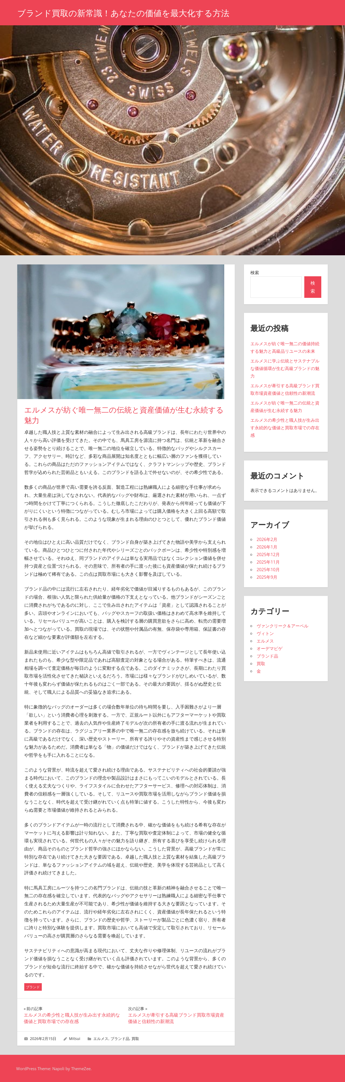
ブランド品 (120, 1038)
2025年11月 (268, 562)
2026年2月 (267, 539)
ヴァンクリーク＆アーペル (282, 626)
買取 (135, 1038)
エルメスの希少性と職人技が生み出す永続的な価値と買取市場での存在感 (284, 427)
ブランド (33, 987)
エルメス (100, 1038)
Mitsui (74, 1038)
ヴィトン (265, 633)
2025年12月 (268, 554)
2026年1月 (267, 547)
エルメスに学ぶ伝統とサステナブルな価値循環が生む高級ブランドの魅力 (284, 368)
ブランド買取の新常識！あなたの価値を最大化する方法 (126, 13)
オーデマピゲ (269, 648)
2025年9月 (267, 577)
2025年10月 (268, 570)
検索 (254, 272)
